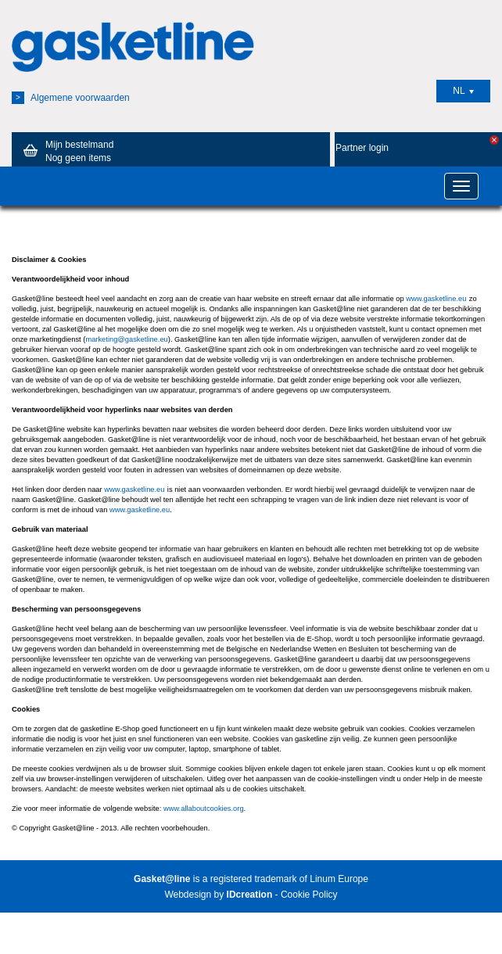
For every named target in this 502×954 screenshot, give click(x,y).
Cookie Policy (309, 894)
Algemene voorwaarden (71, 97)
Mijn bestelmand (65, 150)
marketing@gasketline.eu (126, 339)
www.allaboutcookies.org (203, 808)
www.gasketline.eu (436, 299)
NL (463, 90)
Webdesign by (218, 894)
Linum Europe (339, 878)
